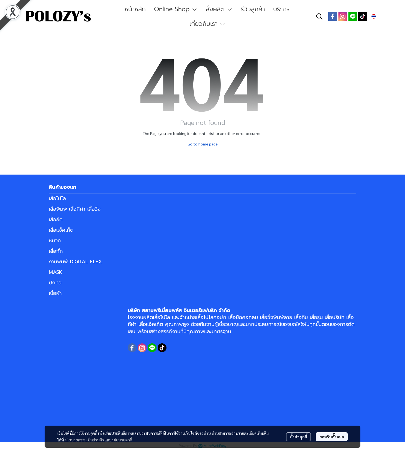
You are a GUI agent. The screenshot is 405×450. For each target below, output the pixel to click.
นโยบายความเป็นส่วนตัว (84, 439)
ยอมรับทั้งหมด (331, 436)
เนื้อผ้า (55, 293)
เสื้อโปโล (57, 198)
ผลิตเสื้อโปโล (156, 317)
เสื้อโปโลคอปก (211, 317)
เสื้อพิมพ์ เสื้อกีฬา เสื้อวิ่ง (75, 209)
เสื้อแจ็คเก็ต (61, 230)
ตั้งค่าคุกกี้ (298, 436)
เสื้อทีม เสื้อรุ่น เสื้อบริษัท (319, 317)
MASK (55, 272)
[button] (319, 16)
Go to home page (203, 143)
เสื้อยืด (56, 219)
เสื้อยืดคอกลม (243, 317)
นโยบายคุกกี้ (122, 439)
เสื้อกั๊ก (56, 251)
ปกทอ (55, 283)
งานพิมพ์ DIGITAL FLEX (75, 261)
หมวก (55, 240)
